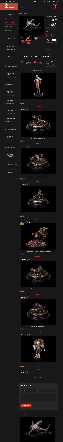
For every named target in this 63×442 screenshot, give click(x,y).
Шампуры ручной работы (10, 74)
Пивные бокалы (10, 107)
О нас (22, 7)
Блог (40, 5)
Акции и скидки (9, 22)
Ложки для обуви (10, 103)
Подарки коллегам (11, 59)
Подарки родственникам (10, 160)
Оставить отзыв (26, 404)
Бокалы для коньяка (11, 69)
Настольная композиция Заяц (38, 288)
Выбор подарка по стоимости (11, 34)
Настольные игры (10, 87)
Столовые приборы (11, 144)
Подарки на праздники (12, 164)
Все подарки (9, 14)
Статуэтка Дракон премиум (38, 363)
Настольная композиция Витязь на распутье (38, 213)
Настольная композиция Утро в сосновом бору (38, 175)
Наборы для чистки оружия (11, 114)
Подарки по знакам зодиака (11, 122)
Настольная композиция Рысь (38, 138)
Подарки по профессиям (9, 172)
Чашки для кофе (10, 95)
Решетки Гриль (10, 126)
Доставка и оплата (29, 5)
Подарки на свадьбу (11, 110)
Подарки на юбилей (11, 49)
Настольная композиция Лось (38, 326)
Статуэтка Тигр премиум (38, 100)
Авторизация (55, 1)
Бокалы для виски (11, 84)
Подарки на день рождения (10, 42)
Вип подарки (9, 53)
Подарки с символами (12, 66)
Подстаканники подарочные (10, 92)
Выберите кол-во (49, 34)
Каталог (22, 5)
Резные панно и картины (10, 137)
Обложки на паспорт (11, 118)
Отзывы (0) (38, 377)
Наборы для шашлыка (11, 77)
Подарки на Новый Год (10, 18)
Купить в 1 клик (49, 52)
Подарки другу (10, 56)
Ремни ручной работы (11, 147)
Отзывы (36, 5)
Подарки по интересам (12, 167)
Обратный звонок (47, 1)
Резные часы (9, 140)
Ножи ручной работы (11, 129)
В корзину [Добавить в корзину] (24, 109)
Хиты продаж (9, 26)
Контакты (44, 5)
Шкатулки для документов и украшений (10, 155)
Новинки (8, 30)
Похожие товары (38, 70)
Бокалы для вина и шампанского (11, 100)
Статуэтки (9, 150)
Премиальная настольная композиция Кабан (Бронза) (38, 250)
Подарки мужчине (11, 38)
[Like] (30, 109)
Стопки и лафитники (11, 81)
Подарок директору (11, 46)
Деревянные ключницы (12, 132)
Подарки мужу (10, 63)
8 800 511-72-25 (37, 1)
